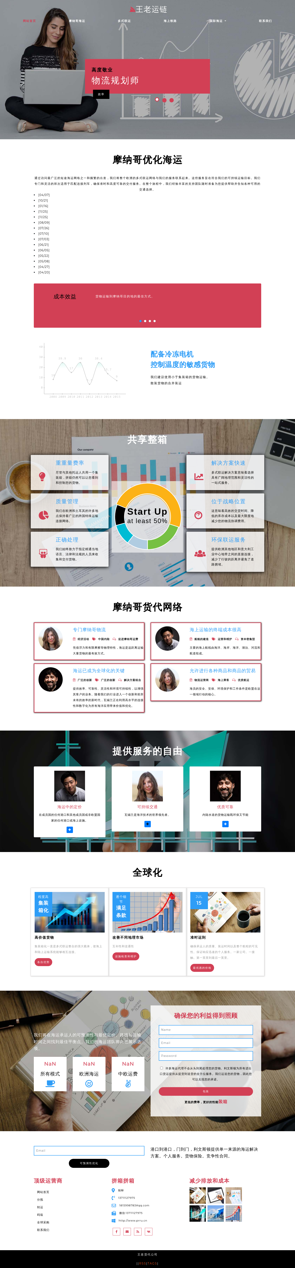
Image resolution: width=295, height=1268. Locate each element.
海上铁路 (170, 21)
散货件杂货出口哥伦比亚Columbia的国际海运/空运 (84, 256)
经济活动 (83, 639)
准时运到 (198, 937)
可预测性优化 (89, 1163)
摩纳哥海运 (77, 21)
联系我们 (265, 21)
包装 (206, 1091)
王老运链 (148, 9)
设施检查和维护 (126, 956)
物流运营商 (201, 680)
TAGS (152, 1263)
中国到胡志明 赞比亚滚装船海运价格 (71, 200)
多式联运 (124, 21)
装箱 (222, 1101)
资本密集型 (248, 639)
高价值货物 (44, 937)
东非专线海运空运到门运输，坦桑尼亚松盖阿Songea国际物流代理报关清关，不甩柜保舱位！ (116, 234)
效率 (101, 94)
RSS (142, 1263)
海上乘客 (223, 680)
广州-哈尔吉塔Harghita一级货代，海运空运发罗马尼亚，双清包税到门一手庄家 (106, 261)
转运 (40, 1207)
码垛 (40, 1215)
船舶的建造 (201, 639)
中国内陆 (104, 639)
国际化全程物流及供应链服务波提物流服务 (76, 211)
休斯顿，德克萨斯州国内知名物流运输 (73, 222)
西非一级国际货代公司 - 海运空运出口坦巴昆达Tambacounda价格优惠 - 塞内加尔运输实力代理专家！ (124, 245)
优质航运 (243, 680)
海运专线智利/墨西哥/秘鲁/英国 (68, 195)
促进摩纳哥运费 (128, 639)
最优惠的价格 (202, 967)
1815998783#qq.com (134, 1205)
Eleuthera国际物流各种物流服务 (70, 228)
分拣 (40, 1199)
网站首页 (37, 21)
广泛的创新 (85, 680)
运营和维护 (225, 639)
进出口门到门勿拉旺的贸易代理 (67, 206)
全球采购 (43, 1222)
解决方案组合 (132, 680)
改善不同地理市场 (128, 937)
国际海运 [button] (217, 21)
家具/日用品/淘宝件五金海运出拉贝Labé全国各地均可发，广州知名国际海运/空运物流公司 (115, 272)
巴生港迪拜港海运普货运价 (65, 267)
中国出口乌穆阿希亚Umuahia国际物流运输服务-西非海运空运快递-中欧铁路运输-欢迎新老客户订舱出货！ (127, 250)
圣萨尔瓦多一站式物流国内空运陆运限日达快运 (79, 217)
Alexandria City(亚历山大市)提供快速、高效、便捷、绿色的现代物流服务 (102, 239)
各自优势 (43, 962)
